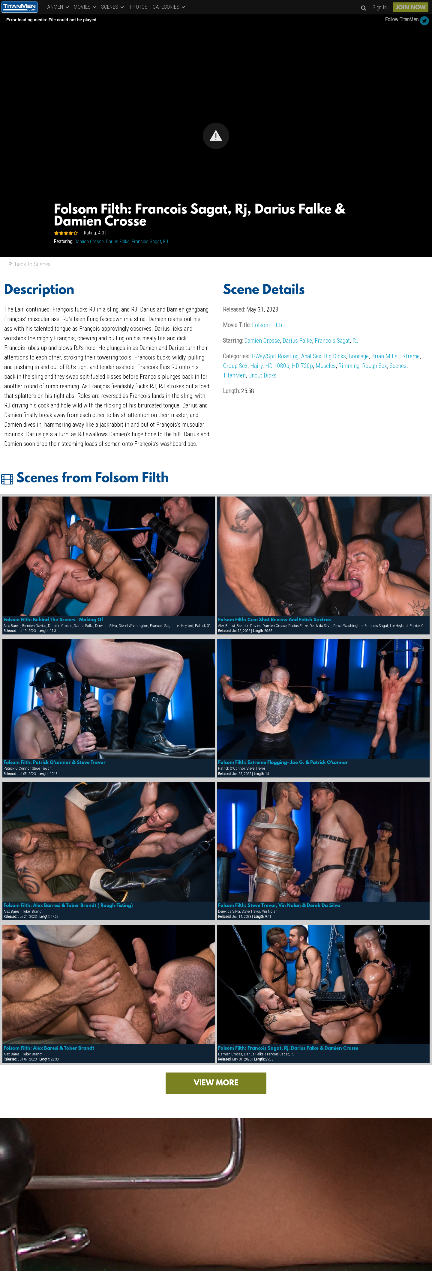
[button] (216, 136)
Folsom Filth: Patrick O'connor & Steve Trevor (55, 762)
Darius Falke (118, 241)
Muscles (326, 365)
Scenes (398, 365)
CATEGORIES (169, 7)
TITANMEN (55, 7)
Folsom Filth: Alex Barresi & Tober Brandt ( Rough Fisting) (68, 905)
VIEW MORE (216, 1083)
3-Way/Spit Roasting (274, 356)
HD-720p (302, 365)
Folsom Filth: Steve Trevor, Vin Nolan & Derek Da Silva (279, 905)
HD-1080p (277, 365)
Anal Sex (311, 356)
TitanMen (234, 375)
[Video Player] (216, 135)
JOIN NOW (411, 7)
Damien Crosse (89, 241)
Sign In (380, 7)
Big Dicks (335, 356)
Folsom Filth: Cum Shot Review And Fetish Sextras (274, 620)
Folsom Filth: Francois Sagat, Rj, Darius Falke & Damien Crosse (288, 1048)
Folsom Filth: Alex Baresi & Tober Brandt (49, 1048)
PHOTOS (139, 7)
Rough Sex (374, 365)
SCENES (113, 7)
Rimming (348, 365)
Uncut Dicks (262, 375)
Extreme (410, 356)
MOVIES (85, 7)
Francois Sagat (146, 241)
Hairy (256, 365)
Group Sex (235, 365)
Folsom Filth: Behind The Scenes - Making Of (53, 620)
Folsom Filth (267, 325)
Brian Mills (384, 356)
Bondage (359, 356)
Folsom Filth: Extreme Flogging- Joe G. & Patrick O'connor (283, 762)
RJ (165, 241)
